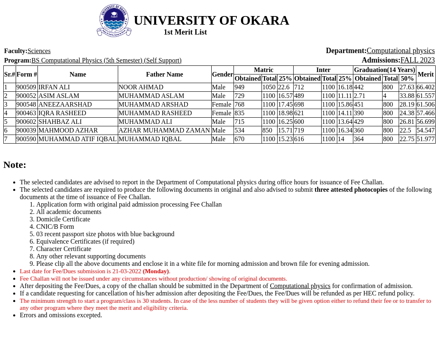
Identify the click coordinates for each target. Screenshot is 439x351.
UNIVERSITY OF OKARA (211, 20)
